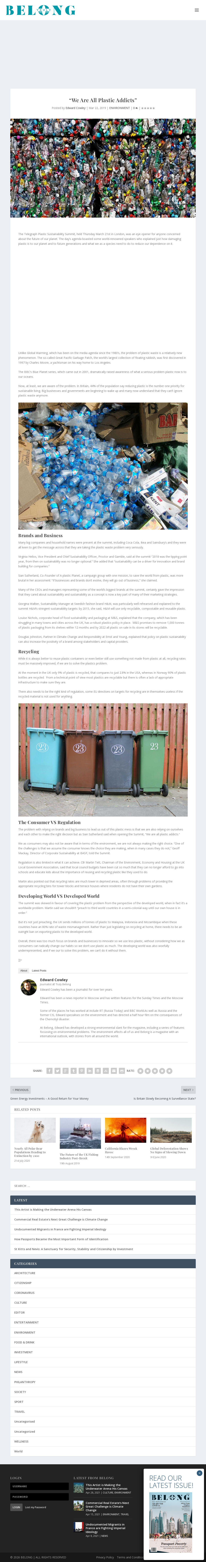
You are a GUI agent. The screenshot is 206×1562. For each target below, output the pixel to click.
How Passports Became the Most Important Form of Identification (61, 1239)
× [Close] (199, 1473)
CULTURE (20, 1303)
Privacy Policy (105, 1557)
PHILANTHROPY (24, 1382)
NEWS (18, 1372)
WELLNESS (21, 1441)
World (18, 1451)
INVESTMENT (23, 1352)
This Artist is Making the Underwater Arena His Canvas (53, 1209)
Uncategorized (24, 1431)
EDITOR (19, 1312)
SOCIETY (20, 1392)
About (23, 970)
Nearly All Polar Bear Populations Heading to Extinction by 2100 (30, 1152)
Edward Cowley (75, 108)
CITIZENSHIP (22, 1283)
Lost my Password (35, 1507)
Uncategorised (24, 1421)
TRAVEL (19, 1412)
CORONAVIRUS (24, 1293)
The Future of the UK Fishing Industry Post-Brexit (79, 1156)
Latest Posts (39, 970)
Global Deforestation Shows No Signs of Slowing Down (169, 1150)
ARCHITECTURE (24, 1273)
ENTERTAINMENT (26, 1322)
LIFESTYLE (21, 1362)
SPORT (19, 1402)
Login (16, 1507)
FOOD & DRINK (24, 1342)
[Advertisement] (103, 50)
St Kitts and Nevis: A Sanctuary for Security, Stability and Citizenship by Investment (73, 1249)
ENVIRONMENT (119, 108)
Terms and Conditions (131, 1557)
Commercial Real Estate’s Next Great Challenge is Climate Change (61, 1219)
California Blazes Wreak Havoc (121, 1150)
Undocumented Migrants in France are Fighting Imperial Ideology (60, 1229)
